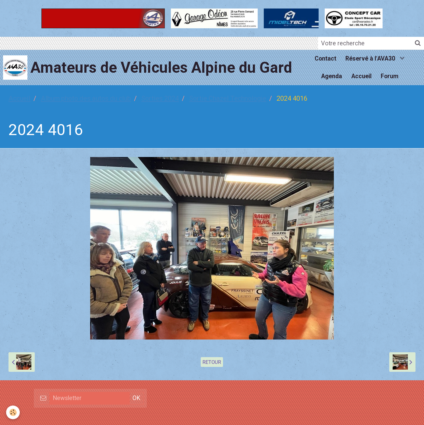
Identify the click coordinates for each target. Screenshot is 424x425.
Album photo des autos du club (86, 98)
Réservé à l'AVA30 (371, 58)
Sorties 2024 (160, 98)
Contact (325, 58)
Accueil (361, 76)
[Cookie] (13, 412)
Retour (212, 362)
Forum (389, 76)
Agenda (331, 76)
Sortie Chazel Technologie (227, 98)
